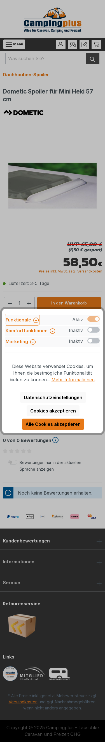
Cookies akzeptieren (53, 411)
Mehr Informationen (73, 379)
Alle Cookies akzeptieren (53, 424)
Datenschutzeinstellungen (53, 397)
